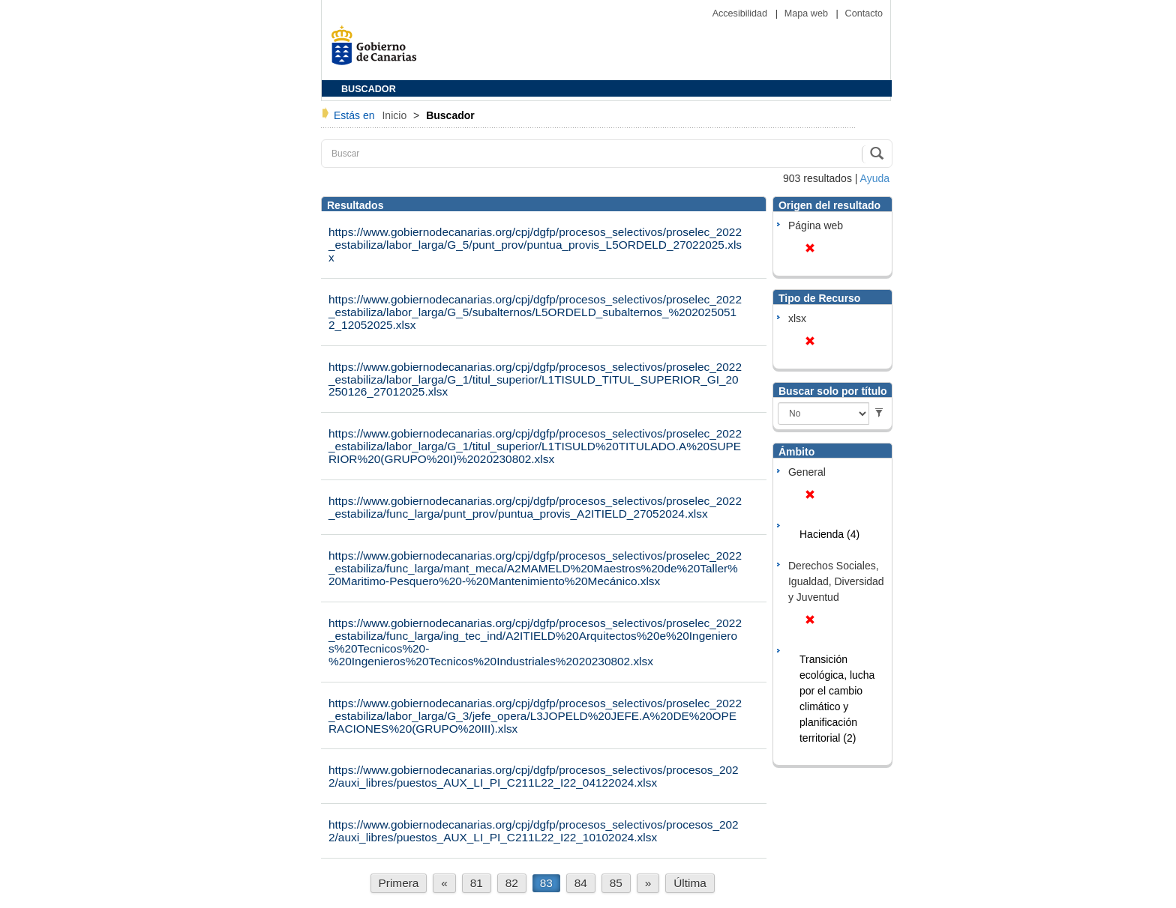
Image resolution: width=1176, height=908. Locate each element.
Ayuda (875, 178)
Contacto (864, 13)
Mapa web (807, 13)
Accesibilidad (741, 13)
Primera (399, 883)
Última (690, 883)
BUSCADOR (368, 89)
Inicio (396, 115)
